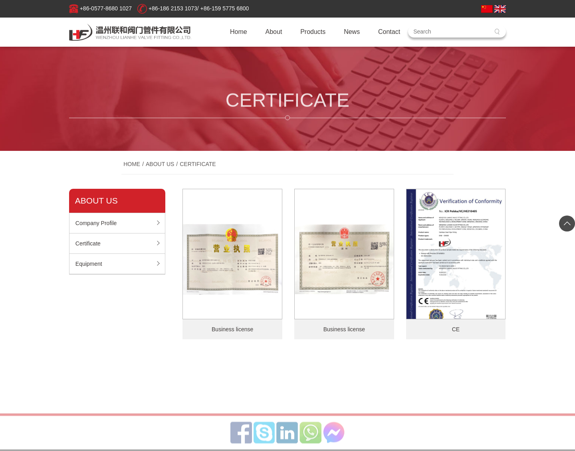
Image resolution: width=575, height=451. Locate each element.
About (274, 31)
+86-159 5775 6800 (224, 8)
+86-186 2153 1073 (173, 8)
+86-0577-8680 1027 (106, 8)
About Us (160, 165)
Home (238, 31)
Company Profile (96, 223)
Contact (389, 31)
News (352, 31)
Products (312, 31)
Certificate (198, 165)
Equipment (88, 264)
